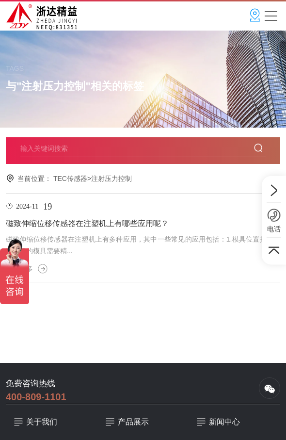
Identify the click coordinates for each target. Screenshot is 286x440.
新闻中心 (224, 422)
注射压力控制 (111, 178)
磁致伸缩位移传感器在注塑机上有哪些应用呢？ (87, 223)
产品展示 (133, 422)
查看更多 (27, 269)
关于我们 (41, 422)
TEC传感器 (70, 178)
